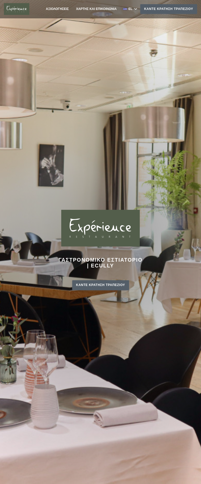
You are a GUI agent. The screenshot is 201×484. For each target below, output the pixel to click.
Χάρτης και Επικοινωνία (96, 9)
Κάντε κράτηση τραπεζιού (168, 9)
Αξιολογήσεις (57, 9)
